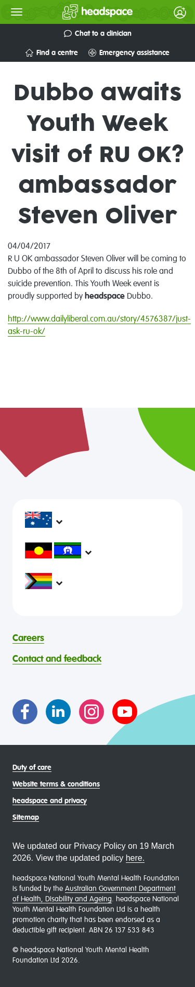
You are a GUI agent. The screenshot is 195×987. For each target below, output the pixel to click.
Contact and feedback (56, 659)
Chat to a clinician (98, 33)
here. (135, 857)
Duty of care (31, 767)
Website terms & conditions (56, 784)
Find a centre (51, 52)
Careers (28, 638)
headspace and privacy (49, 801)
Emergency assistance (129, 52)
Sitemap (25, 817)
